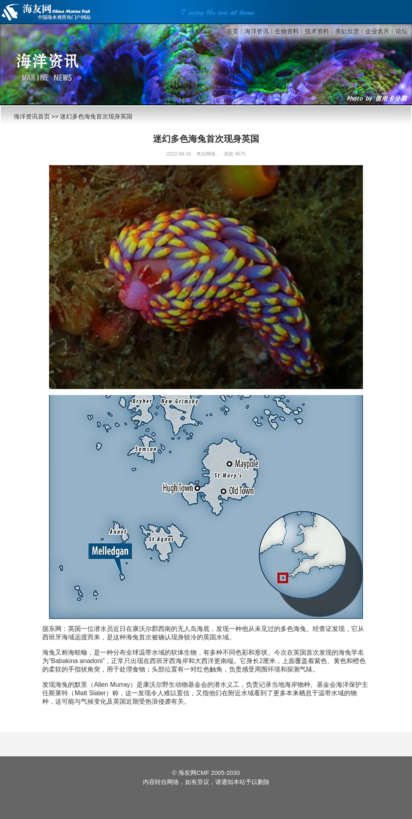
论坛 (402, 31)
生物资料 (287, 31)
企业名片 (377, 31)
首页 (233, 31)
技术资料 (317, 31)
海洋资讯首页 (32, 116)
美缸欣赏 (347, 31)
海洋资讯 (257, 31)
